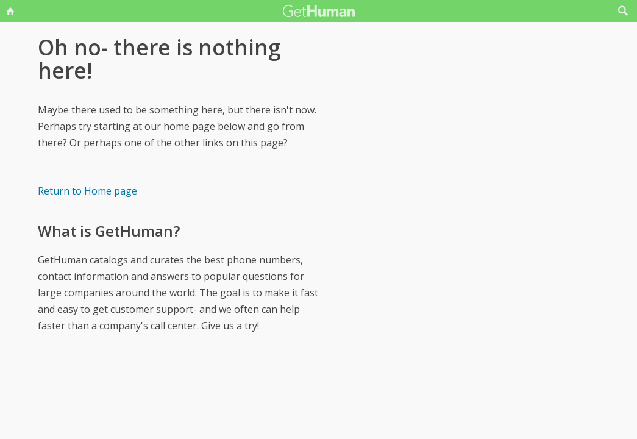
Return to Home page (87, 191)
